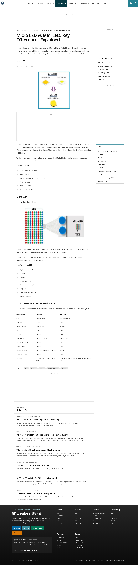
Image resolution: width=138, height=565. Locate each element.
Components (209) (104, 76)
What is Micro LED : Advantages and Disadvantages (38, 419)
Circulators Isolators (99, 513)
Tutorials (20, 462)
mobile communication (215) (107, 171)
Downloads (60, 537)
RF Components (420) (105, 66)
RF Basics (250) (103, 69)
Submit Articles (79, 545)
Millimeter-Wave (98, 518)
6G (76, 516)
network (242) (102, 164)
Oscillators (96, 521)
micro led (33, 368)
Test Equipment (31, 431)
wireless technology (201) (106, 178)
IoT (58, 521)
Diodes (95, 516)
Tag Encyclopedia (62, 542)
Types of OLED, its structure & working (33, 465)
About (77, 537)
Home (18, 30)
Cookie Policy (79, 542)
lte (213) (100, 174)
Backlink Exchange (80, 548)
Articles (59, 510)
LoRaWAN (60, 523)
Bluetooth (60, 516)
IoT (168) (101, 79)
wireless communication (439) (107, 151)
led (26, 368)
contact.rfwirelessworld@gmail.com (25, 550)
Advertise (60, 545)
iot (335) (100, 154)
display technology (53, 368)
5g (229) (100, 168)
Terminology (26, 30)
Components (36, 30)
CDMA (113, 521)
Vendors (19, 431)
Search (59, 540)
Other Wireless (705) (104, 63)
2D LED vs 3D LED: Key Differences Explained (35, 493)
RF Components (34, 447)
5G (58, 513)
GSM (58, 518)
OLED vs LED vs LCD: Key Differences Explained (36, 478)
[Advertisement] (69, 19)
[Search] (135, 3)
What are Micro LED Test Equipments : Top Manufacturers (42, 435)
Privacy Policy (79, 540)
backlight (64, 368)
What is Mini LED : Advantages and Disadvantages (38, 450)
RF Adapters (96, 523)
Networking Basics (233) (105, 73)
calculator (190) (103, 181)
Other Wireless (34, 416)
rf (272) (100, 158)
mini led (42, 368)
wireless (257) (102, 161)
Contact (59, 548)
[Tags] (130, 3)
